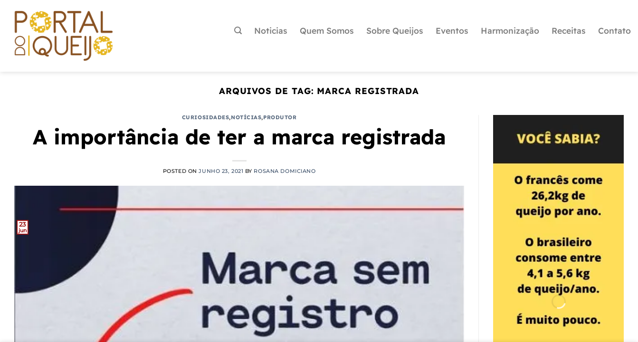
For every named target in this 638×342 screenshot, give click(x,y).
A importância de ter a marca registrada (239, 137)
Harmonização (510, 30)
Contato (614, 30)
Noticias (270, 30)
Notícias (246, 117)
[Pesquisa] (238, 30)
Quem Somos (327, 30)
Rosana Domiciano (284, 171)
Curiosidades (205, 117)
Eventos (452, 30)
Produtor (279, 117)
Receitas (569, 30)
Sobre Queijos (394, 30)
